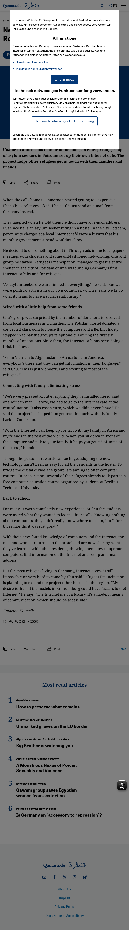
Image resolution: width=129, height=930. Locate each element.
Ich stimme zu (64, 79)
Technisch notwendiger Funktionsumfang (64, 121)
